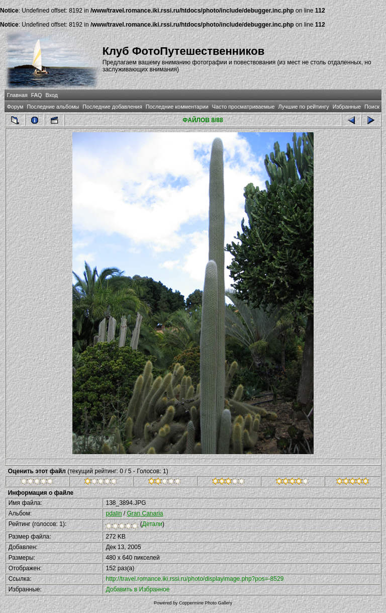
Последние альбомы (53, 107)
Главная (17, 95)
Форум (15, 107)
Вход (51, 95)
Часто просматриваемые (243, 107)
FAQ (36, 95)
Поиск (371, 107)
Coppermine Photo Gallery (205, 602)
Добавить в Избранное (137, 589)
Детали (152, 524)
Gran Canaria (145, 513)
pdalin (114, 513)
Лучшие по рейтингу (303, 107)
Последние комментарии (177, 107)
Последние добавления (112, 107)
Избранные (347, 107)
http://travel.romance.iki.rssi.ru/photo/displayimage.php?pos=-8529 (194, 578)
